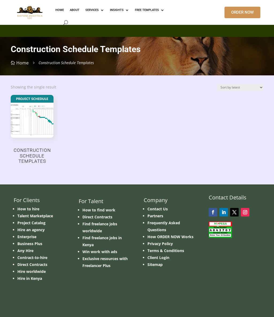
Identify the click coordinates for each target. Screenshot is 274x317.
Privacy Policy (160, 243)
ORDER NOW (242, 12)
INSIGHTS (117, 10)
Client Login (158, 257)
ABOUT (74, 10)
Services (92, 10)
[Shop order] (240, 87)
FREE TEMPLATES (147, 10)
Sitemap (155, 264)
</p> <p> (137, 30)
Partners (155, 215)
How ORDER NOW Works (170, 236)
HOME (59, 10)
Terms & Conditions (165, 250)
